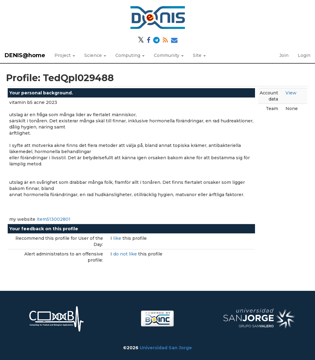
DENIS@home (25, 55)
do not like (125, 254)
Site (199, 55)
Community (169, 55)
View (291, 93)
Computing (130, 55)
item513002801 (53, 219)
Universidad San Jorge (166, 347)
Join (284, 55)
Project (64, 55)
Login (304, 55)
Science (95, 55)
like (117, 238)
